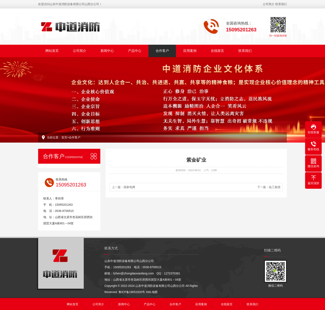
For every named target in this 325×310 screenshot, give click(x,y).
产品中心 (134, 50)
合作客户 (162, 50)
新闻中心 (107, 50)
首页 (64, 137)
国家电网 (129, 187)
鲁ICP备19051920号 (132, 292)
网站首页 (52, 50)
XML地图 (152, 292)
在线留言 (217, 50)
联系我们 (281, 3)
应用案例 (189, 50)
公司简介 (268, 3)
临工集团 (274, 187)
